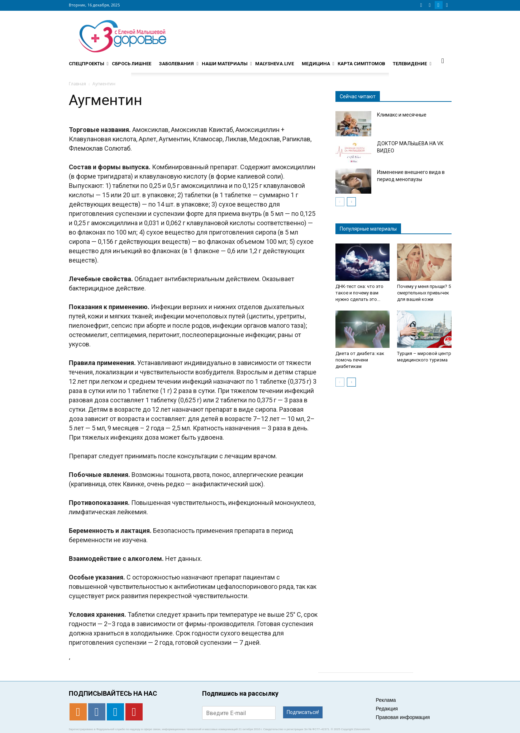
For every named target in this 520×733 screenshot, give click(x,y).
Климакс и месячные (401, 115)
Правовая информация (403, 717)
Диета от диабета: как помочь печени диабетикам (359, 360)
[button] (443, 60)
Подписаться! (303, 712)
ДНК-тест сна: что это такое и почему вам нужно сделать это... (359, 293)
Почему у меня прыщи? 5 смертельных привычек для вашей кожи (424, 293)
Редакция (387, 708)
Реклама (386, 700)
